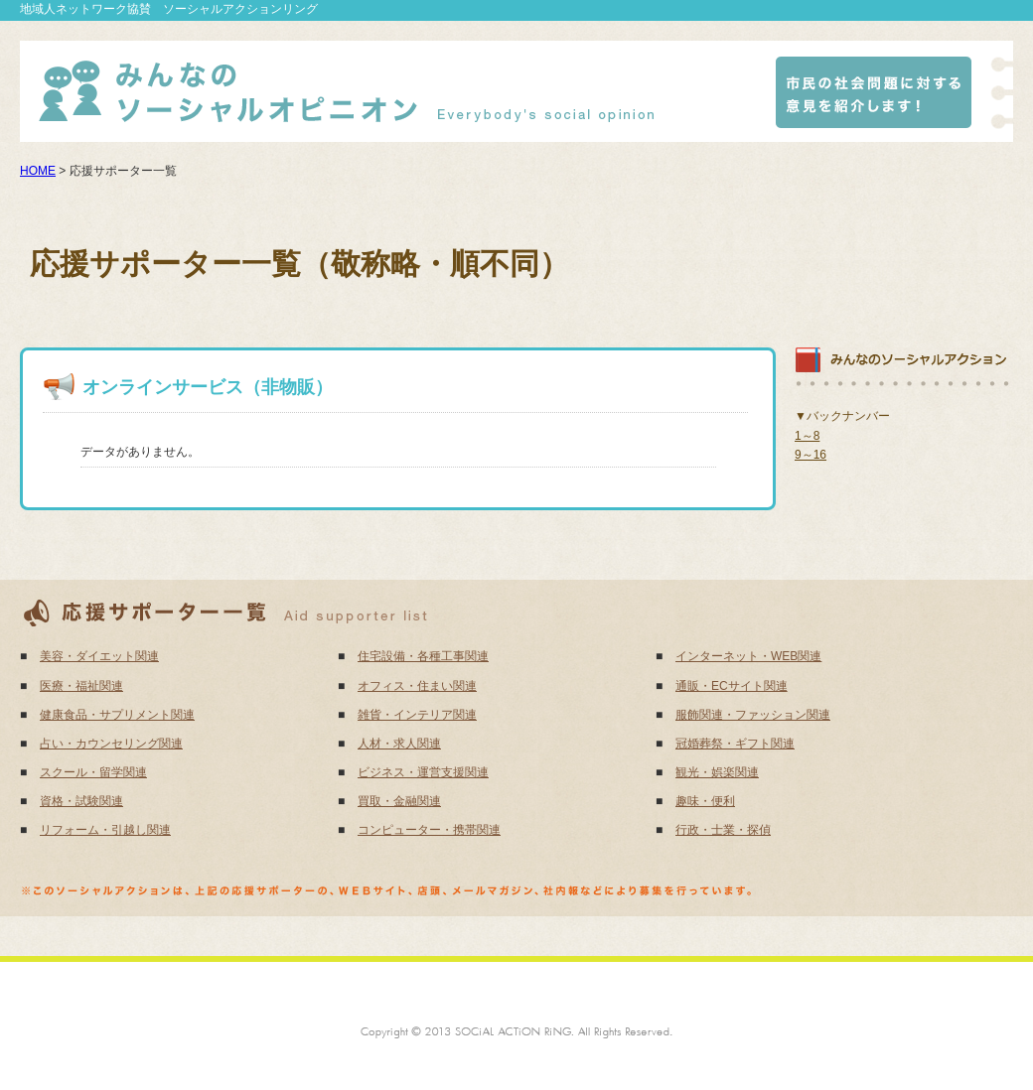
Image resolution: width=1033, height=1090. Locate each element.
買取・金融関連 (399, 801)
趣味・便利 (705, 801)
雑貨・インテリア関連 (417, 715)
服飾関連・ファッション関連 (752, 715)
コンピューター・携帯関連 (429, 830)
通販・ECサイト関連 (731, 686)
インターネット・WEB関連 (748, 656)
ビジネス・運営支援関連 (423, 772)
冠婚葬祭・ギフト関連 (735, 743)
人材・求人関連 (399, 743)
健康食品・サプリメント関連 (117, 715)
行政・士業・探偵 (723, 830)
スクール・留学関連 (93, 772)
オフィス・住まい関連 (417, 686)
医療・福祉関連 (81, 686)
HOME (38, 171)
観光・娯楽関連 (717, 772)
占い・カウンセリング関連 (111, 743)
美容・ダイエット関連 (99, 656)
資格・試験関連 (81, 801)
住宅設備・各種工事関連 (423, 656)
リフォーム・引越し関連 (105, 830)
